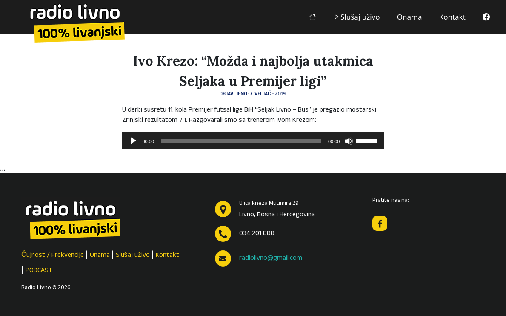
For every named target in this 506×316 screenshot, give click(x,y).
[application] (253, 140)
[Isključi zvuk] (349, 141)
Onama (409, 17)
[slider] (241, 141)
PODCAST (39, 270)
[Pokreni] (133, 141)
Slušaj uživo (356, 17)
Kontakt (452, 17)
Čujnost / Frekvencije (52, 255)
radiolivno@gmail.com (270, 258)
